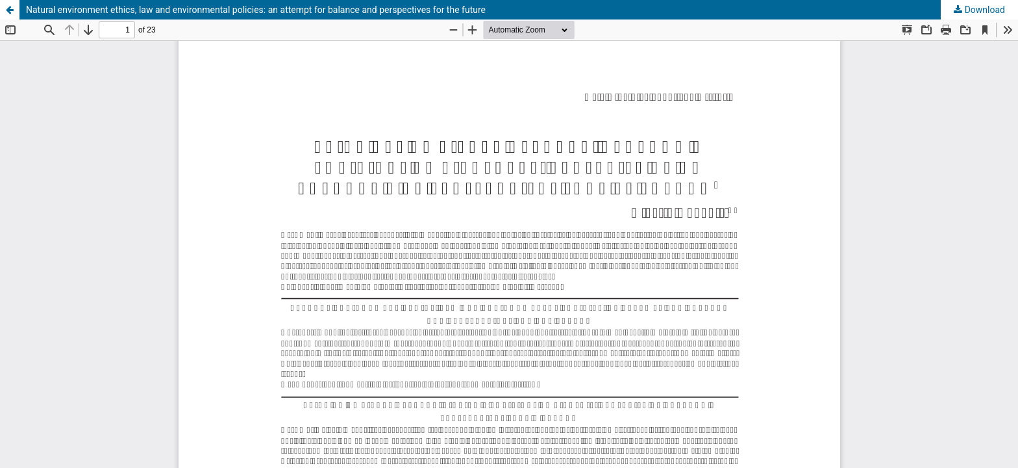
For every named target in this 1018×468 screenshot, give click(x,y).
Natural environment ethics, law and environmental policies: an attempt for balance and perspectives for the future (256, 10)
